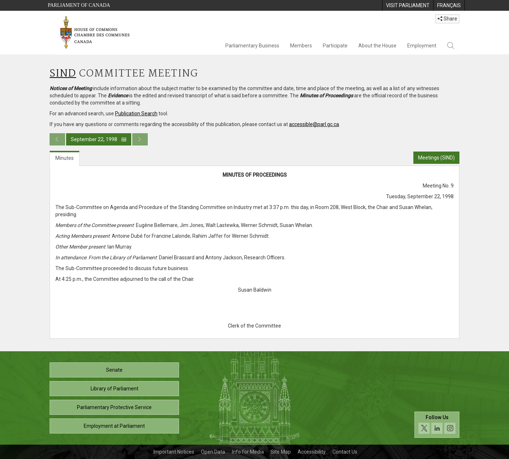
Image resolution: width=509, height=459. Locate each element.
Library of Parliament (114, 388)
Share (447, 19)
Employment (421, 45)
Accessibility (312, 452)
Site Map (281, 452)
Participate (335, 45)
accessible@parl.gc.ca (314, 124)
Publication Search (136, 113)
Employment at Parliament (114, 426)
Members (301, 45)
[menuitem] (407, 5)
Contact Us (345, 452)
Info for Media (248, 452)
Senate (114, 370)
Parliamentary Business (252, 45)
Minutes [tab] (64, 158)
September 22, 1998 (99, 139)
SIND (63, 74)
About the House (377, 45)
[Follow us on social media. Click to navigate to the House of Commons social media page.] (436, 425)
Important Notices (173, 452)
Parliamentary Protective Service (114, 407)
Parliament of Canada (79, 5)
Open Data (213, 452)
